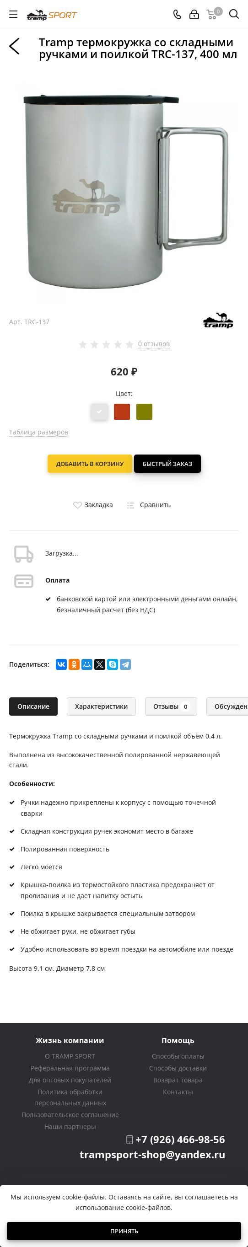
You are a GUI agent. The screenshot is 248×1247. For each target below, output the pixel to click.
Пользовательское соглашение (70, 1114)
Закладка (92, 504)
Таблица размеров (38, 432)
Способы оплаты (178, 1056)
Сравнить (147, 504)
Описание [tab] (33, 706)
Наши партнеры (70, 1126)
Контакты (178, 1091)
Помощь (178, 1040)
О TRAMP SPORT (70, 1056)
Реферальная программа (70, 1068)
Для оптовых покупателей (70, 1080)
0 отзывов (154, 344)
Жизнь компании (70, 1040)
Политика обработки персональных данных (70, 1097)
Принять (124, 1231)
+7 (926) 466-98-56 (180, 1139)
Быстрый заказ (167, 464)
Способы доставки (178, 1068)
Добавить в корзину (90, 464)
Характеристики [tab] (101, 706)
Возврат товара (178, 1080)
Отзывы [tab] (172, 706)
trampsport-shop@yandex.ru (152, 1154)
